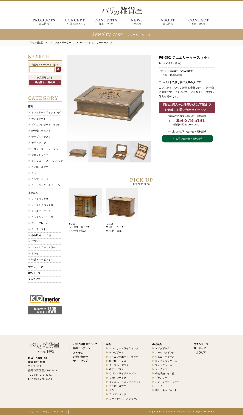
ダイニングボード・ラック (45, 124)
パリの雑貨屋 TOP (38, 42)
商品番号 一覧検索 (45, 82)
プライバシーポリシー (40, 412)
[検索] (42, 69)
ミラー (35, 173)
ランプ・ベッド (39, 179)
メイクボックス (39, 199)
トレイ (35, 253)
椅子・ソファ (38, 142)
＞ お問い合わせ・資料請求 (187, 138)
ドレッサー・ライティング (45, 112)
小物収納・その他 (41, 235)
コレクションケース (42, 217)
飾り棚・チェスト (41, 130)
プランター (37, 241)
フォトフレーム (39, 223)
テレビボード (38, 118)
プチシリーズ (35, 267)
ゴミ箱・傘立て (39, 167)
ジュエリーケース (64, 42)
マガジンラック (39, 154)
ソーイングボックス (42, 205)
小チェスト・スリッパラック (46, 160)
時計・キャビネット (42, 259)
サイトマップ (61, 412)
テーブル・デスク (41, 136)
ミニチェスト (38, 229)
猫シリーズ (34, 273)
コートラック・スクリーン (45, 185)
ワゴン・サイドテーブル (44, 148)
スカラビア (34, 279)
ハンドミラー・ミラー (43, 247)
